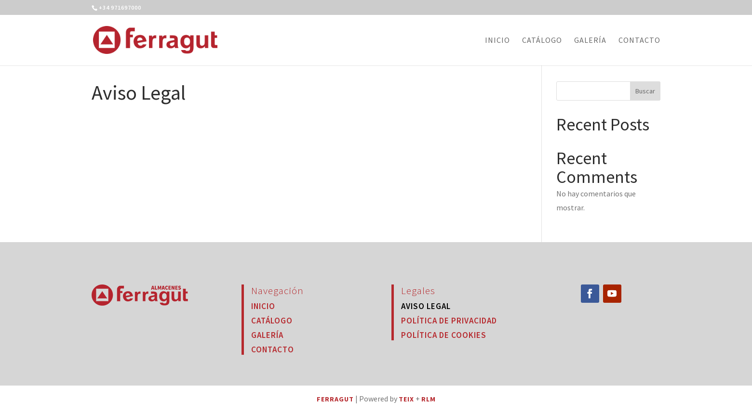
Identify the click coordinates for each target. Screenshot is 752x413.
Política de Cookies (443, 335)
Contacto (639, 41)
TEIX (406, 399)
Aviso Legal (426, 306)
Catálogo (542, 41)
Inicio (497, 41)
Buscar (645, 91)
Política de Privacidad (449, 320)
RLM (428, 399)
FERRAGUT (335, 399)
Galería (590, 41)
